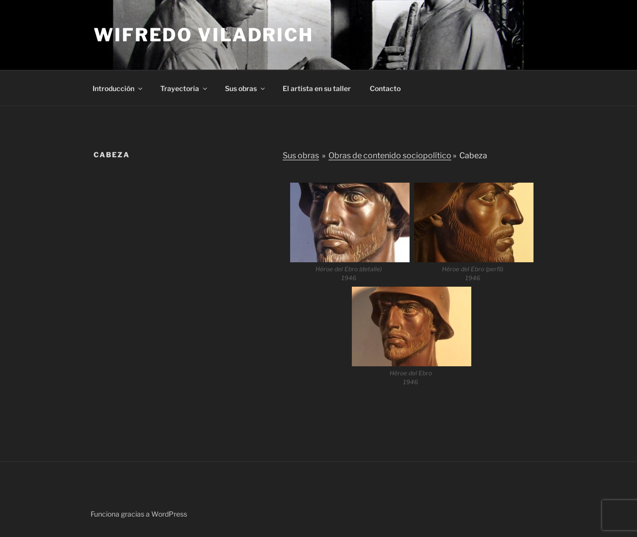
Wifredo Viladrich (204, 35)
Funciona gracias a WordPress (139, 514)
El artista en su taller (317, 88)
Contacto (385, 88)
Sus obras (245, 88)
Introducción (118, 88)
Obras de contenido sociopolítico (389, 155)
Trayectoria (184, 88)
